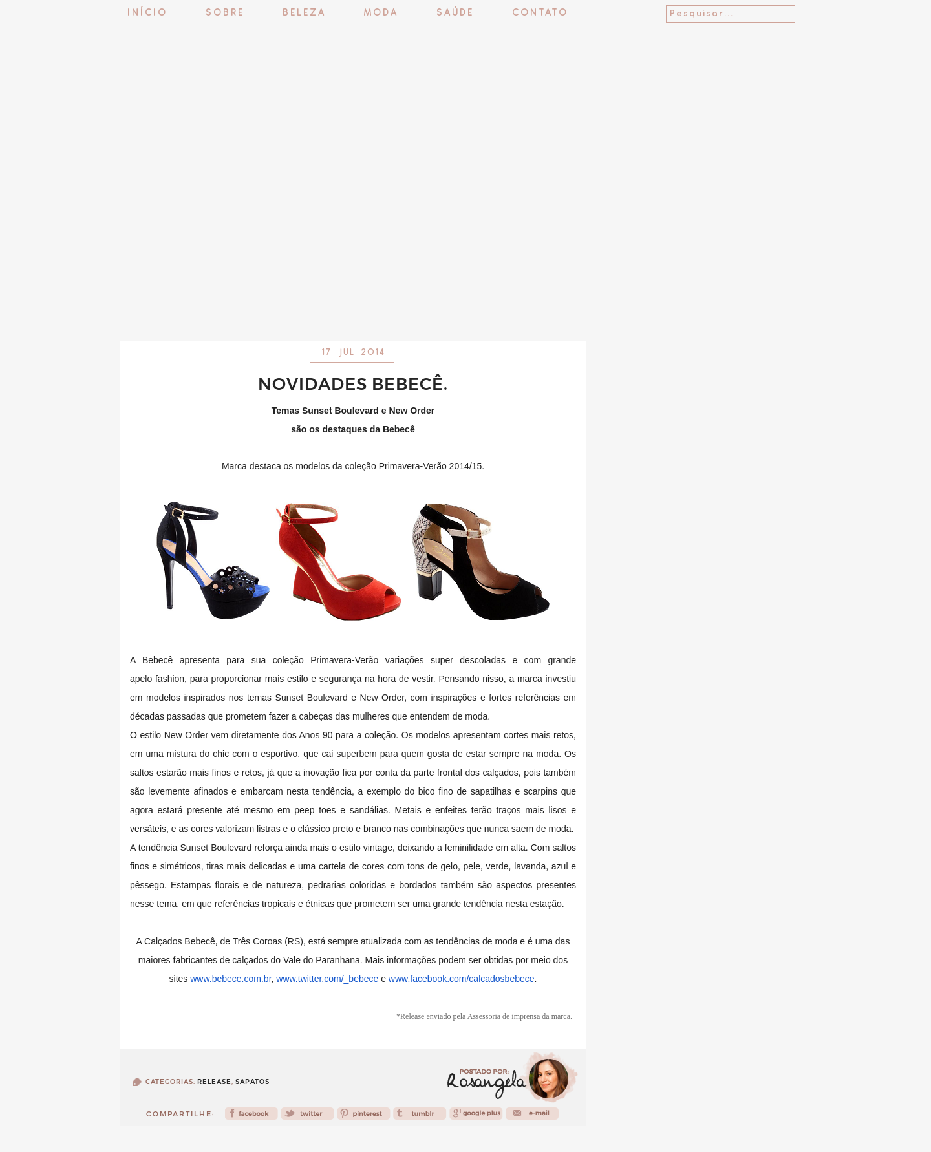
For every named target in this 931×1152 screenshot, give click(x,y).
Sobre (225, 13)
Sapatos (252, 1082)
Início (147, 13)
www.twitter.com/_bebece (327, 979)
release (214, 1082)
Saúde (455, 13)
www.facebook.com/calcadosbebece (462, 979)
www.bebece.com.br (230, 979)
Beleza (304, 13)
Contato (540, 13)
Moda (381, 13)
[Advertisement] (465, 307)
